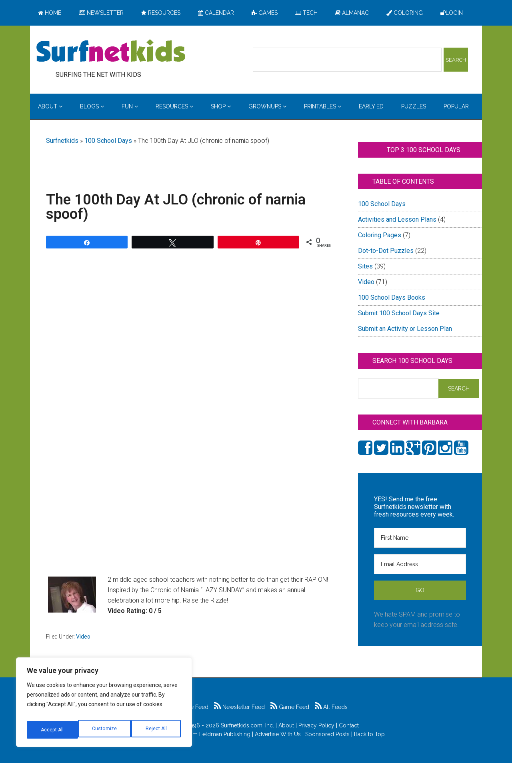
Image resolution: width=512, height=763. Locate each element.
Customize (52, 730)
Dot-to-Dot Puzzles (386, 250)
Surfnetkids (62, 140)
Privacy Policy (316, 725)
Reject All (105, 730)
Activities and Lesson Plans (397, 219)
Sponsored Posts (327, 734)
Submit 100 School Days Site (399, 313)
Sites (365, 266)
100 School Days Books (391, 297)
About (286, 725)
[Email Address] (420, 564)
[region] (104, 705)
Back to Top (369, 734)
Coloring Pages (379, 235)
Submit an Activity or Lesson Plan (405, 328)
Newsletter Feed (239, 707)
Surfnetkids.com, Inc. (247, 725)
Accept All (156, 730)
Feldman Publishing (224, 734)
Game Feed (289, 707)
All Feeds (331, 707)
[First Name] (420, 538)
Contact (349, 725)
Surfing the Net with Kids (111, 52)
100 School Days (108, 140)
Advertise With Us (278, 734)
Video (83, 636)
